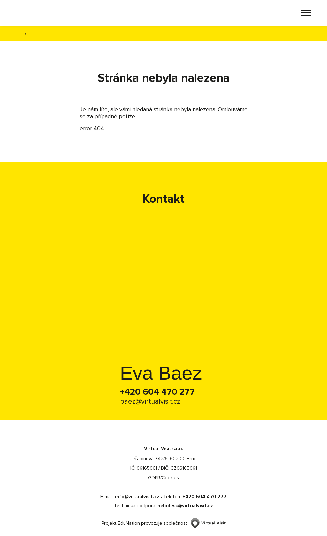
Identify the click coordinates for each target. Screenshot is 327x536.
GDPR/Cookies (163, 478)
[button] (306, 12)
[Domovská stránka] (47, 12)
